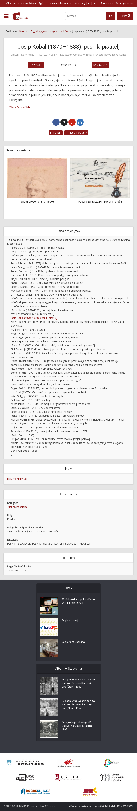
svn (77, 3)
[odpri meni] (6, 16)
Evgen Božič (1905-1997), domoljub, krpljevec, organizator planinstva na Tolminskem (60, 388)
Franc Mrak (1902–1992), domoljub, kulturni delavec (41, 384)
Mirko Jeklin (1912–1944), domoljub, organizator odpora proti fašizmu (51, 404)
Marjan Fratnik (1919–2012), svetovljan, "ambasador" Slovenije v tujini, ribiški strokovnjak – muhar (67, 419)
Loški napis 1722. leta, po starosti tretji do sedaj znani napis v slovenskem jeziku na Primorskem (66, 255)
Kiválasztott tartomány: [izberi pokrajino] (23, 3)
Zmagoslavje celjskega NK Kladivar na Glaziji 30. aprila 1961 (77, 726)
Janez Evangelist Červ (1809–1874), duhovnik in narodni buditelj (47, 267)
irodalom (21, 507)
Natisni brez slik (76, 132)
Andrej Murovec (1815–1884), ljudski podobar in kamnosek (45, 271)
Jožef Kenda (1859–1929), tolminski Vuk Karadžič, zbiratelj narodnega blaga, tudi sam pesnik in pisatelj (70, 298)
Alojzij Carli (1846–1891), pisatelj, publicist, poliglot (40, 279)
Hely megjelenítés (17, 478)
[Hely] (125, 16)
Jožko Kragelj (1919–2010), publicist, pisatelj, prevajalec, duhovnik (48, 415)
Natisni (55, 132)
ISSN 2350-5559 (125, 806)
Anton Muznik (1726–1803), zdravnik (32, 259)
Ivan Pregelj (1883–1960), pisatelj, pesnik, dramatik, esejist (44, 337)
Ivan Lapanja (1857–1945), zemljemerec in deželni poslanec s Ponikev (51, 290)
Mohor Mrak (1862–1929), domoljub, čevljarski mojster (43, 310)
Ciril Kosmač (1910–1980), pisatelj (30, 400)
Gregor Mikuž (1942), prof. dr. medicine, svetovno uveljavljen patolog (50, 439)
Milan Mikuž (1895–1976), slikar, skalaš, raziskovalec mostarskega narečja (53, 345)
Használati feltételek (104, 806)
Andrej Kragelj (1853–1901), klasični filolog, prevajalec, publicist (47, 282)
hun (95, 3)
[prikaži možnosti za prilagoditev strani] (60, 3)
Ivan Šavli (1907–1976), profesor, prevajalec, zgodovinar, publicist (48, 392)
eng (83, 3)
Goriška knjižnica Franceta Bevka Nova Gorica (99, 54)
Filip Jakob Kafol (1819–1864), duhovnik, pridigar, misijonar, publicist (50, 275)
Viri (12, 454)
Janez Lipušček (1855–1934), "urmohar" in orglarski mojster (45, 286)
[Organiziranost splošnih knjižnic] (68, 763)
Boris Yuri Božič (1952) (24, 450)
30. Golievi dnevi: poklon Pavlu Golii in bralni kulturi (78, 601)
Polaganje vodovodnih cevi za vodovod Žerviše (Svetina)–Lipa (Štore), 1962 (78, 683)
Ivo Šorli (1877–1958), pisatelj (28, 329)
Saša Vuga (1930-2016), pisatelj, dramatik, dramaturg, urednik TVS (49, 431)
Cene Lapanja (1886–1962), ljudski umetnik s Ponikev (41, 341)
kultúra (11, 507)
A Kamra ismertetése (79, 806)
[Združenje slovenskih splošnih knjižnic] (68, 777)
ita (89, 3)
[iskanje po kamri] (85, 16)
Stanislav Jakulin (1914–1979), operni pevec (35, 408)
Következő (99, 65)
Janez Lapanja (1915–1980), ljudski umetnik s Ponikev (41, 411)
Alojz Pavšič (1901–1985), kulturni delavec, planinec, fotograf (46, 380)
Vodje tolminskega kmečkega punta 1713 (34, 251)
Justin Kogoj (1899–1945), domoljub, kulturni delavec (41, 368)
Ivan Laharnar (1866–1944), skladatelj (32, 314)
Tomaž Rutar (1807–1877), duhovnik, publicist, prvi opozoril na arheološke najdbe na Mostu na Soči (68, 263)
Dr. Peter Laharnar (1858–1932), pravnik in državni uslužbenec (46, 294)
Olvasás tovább (19, 107)
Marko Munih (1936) (22, 435)
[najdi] (110, 16)
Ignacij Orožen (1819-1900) (37, 201)
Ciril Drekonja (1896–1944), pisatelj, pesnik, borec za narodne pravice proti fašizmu (58, 349)
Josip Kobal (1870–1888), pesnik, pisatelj (34, 318)
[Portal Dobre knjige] (36, 791)
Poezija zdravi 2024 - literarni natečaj (100, 201)
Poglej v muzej (70, 620)
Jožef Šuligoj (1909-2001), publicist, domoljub (37, 396)
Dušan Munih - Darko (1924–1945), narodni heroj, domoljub (45, 427)
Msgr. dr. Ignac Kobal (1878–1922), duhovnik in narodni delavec (47, 333)
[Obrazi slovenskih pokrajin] (111, 777)
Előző (37, 65)
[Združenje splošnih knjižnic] (90, 791)
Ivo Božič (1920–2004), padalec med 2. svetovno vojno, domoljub (49, 423)
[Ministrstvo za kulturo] (25, 763)
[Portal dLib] (25, 777)
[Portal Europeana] (111, 763)
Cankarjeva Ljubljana (73, 642)
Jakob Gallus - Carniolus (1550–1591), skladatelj (38, 247)
